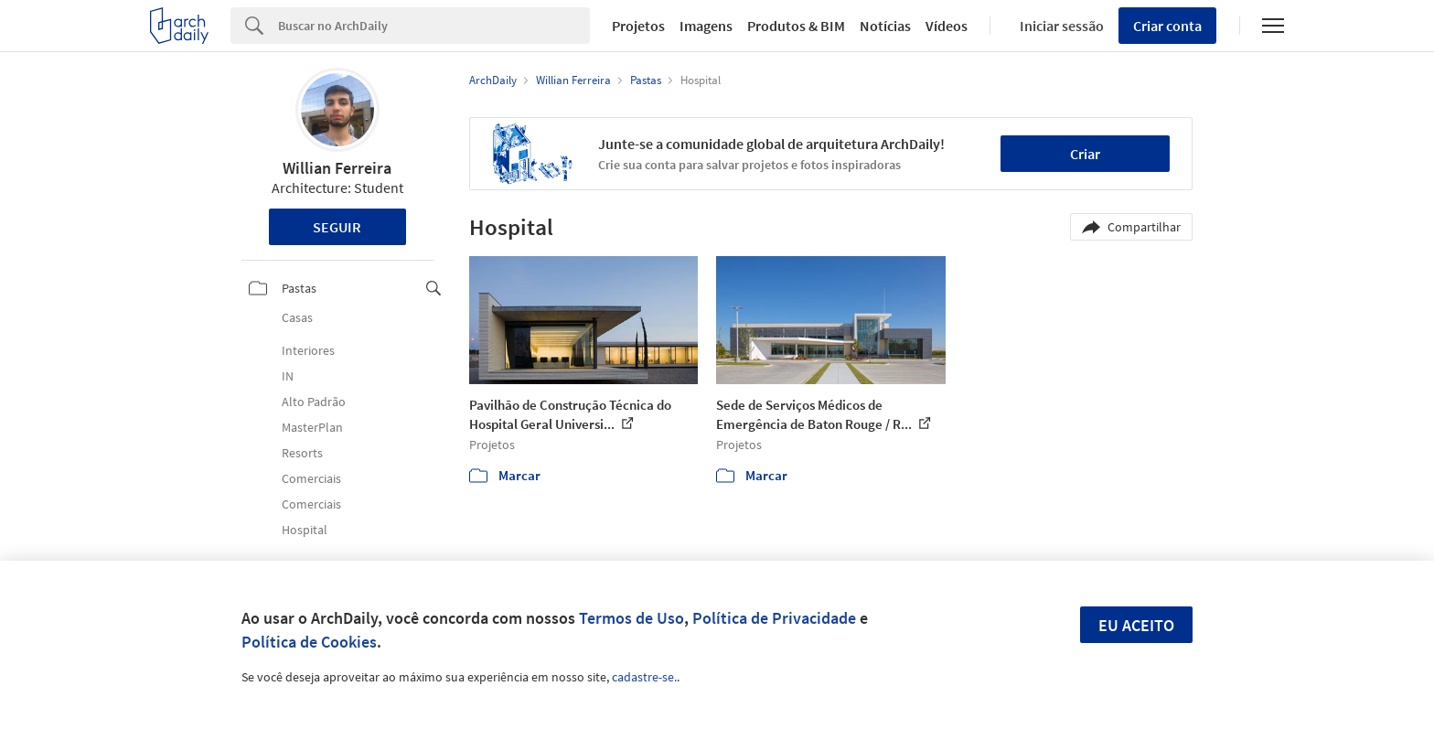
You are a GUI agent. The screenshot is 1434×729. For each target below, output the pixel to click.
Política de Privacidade (774, 617)
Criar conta (1167, 25)
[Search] (434, 25)
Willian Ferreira (337, 167)
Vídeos (947, 25)
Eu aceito (1136, 625)
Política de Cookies (309, 641)
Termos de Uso (631, 617)
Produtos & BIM (796, 25)
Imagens (706, 25)
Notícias (885, 25)
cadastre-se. (644, 677)
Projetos (638, 25)
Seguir (337, 227)
